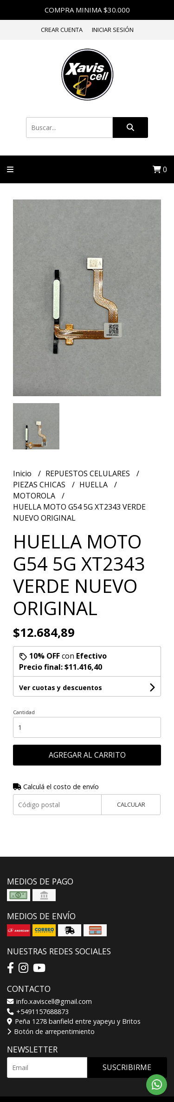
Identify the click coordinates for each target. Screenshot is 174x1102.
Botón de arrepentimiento (51, 1031)
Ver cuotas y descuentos (60, 687)
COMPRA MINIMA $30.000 (87, 9)
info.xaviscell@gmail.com (49, 1001)
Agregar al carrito (87, 755)
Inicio (23, 473)
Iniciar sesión (113, 29)
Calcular (131, 804)
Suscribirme (127, 1067)
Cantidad (24, 712)
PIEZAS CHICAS (40, 484)
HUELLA (94, 484)
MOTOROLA (35, 496)
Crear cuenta (62, 29)
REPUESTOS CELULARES (88, 473)
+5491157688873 (38, 1011)
